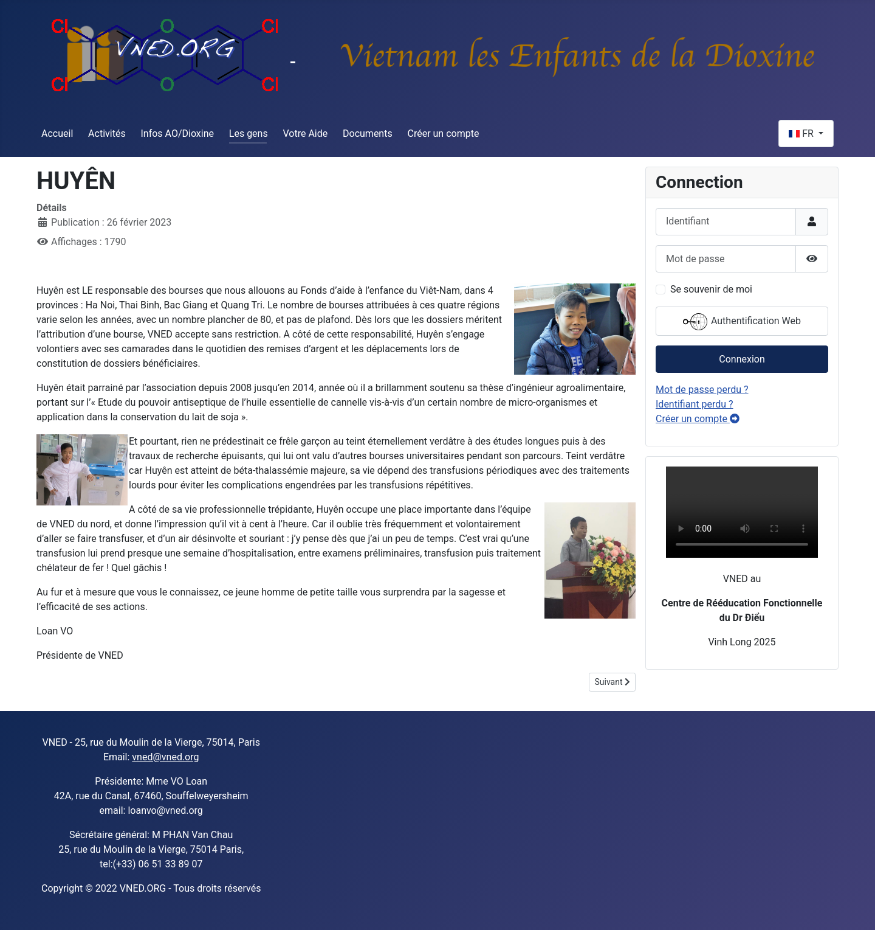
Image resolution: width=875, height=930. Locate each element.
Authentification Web (742, 322)
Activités (107, 133)
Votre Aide (305, 133)
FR (802, 133)
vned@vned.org (165, 757)
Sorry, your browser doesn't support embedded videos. (742, 512)
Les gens (248, 133)
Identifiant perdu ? (694, 404)
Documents (368, 133)
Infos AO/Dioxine (177, 133)
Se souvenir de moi (711, 289)
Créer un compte (443, 133)
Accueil (57, 133)
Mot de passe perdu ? (702, 389)
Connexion (741, 359)
